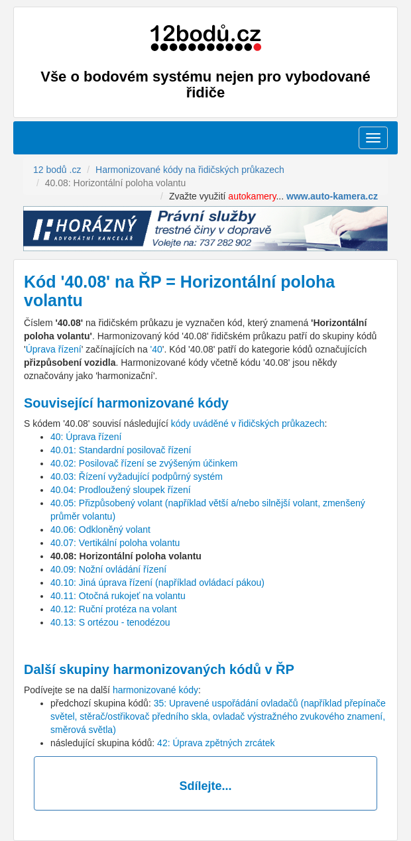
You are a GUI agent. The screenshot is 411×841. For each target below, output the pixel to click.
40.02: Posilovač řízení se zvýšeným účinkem (143, 463)
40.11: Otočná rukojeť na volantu (118, 595)
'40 (156, 349)
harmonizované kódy (155, 690)
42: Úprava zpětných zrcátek (215, 743)
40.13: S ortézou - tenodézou (110, 622)
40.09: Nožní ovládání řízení (108, 569)
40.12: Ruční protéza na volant (113, 609)
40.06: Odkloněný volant (100, 529)
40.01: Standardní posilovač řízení (120, 450)
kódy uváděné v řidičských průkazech (248, 423)
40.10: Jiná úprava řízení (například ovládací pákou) (157, 582)
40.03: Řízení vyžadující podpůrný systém (136, 476)
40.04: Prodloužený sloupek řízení (120, 489)
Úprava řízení (54, 349)
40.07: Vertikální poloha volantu (115, 542)
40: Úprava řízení (85, 436)
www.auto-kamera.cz (332, 196)
